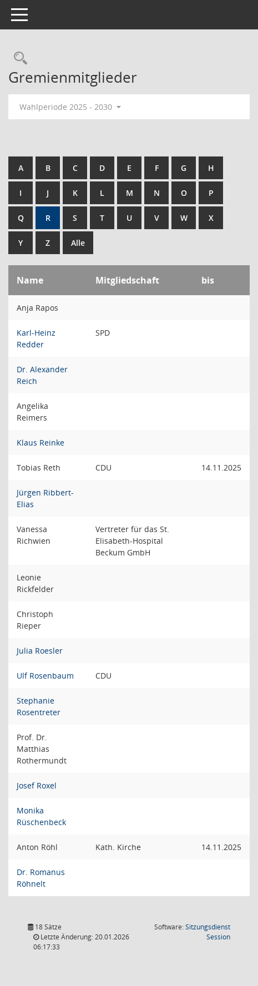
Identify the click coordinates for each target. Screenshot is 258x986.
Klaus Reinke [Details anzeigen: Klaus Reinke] (40, 442)
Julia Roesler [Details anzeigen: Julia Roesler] (40, 650)
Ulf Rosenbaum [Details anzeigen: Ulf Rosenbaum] (45, 675)
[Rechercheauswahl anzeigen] (17, 58)
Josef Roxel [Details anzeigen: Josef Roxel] (37, 785)
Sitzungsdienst (207, 932)
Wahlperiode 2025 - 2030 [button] (70, 107)
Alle (78, 242)
